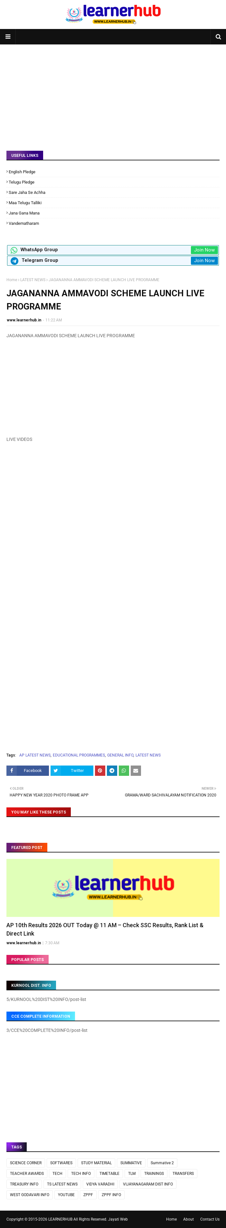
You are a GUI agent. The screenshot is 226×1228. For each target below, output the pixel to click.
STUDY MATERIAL (96, 1163)
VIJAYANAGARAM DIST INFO (148, 1184)
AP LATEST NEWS (35, 755)
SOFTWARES (61, 1163)
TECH (57, 1173)
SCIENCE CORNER (26, 1163)
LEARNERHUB (60, 1219)
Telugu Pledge (21, 182)
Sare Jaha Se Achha (27, 192)
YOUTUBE (66, 1195)
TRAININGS (154, 1173)
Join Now (204, 250)
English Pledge (22, 171)
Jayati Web (118, 1219)
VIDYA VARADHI (100, 1184)
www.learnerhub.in (24, 320)
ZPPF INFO (111, 1195)
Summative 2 (162, 1163)
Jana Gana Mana (24, 213)
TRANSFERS (183, 1173)
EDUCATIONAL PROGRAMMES (79, 755)
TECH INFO (81, 1173)
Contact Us (210, 1219)
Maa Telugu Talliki (25, 202)
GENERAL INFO (120, 755)
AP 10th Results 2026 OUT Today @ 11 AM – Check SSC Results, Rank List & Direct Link (104, 929)
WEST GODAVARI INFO (29, 1195)
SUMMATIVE (131, 1163)
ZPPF (88, 1195)
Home (11, 280)
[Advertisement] (113, 93)
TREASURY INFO (24, 1184)
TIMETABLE (109, 1173)
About (188, 1219)
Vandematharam (24, 223)
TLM (132, 1173)
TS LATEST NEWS (62, 1184)
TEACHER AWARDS (27, 1173)
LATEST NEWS (32, 280)
